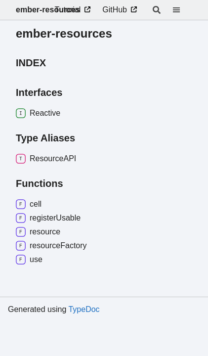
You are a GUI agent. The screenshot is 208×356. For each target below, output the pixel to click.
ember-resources (48, 9)
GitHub (114, 9)
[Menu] (182, 10)
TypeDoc (83, 309)
